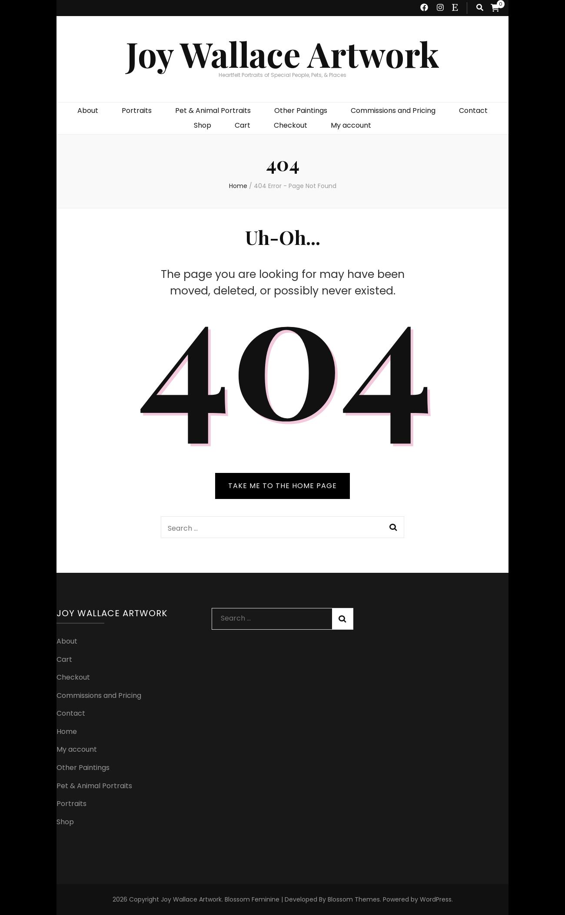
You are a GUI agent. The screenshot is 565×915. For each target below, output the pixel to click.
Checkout (290, 125)
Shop (202, 125)
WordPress (436, 899)
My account (351, 125)
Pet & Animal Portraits (213, 111)
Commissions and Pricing (393, 111)
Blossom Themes (354, 899)
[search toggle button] (479, 8)
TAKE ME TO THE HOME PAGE (282, 486)
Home (66, 732)
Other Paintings (300, 111)
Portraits (137, 111)
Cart (242, 125)
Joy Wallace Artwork (282, 53)
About (87, 111)
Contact (473, 111)
